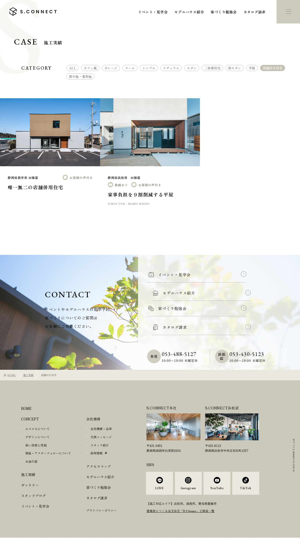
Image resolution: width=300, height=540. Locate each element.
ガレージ (110, 68)
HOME (12, 375)
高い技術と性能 (36, 444)
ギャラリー (30, 484)
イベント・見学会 (153, 11)
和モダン (234, 68)
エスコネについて (37, 429)
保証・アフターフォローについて (48, 452)
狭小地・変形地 (80, 76)
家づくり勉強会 (223, 11)
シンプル (148, 68)
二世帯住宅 (212, 68)
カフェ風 (90, 68)
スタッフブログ (33, 494)
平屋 (252, 68)
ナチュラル (171, 68)
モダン (192, 68)
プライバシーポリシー (101, 509)
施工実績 (28, 375)
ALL (72, 68)
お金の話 (31, 460)
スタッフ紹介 (99, 444)
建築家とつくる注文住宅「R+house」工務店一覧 (180, 513)
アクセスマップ (98, 465)
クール (130, 68)
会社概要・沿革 (101, 429)
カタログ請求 (255, 11)
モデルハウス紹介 (189, 11)
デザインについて (37, 436)
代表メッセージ (101, 436)
